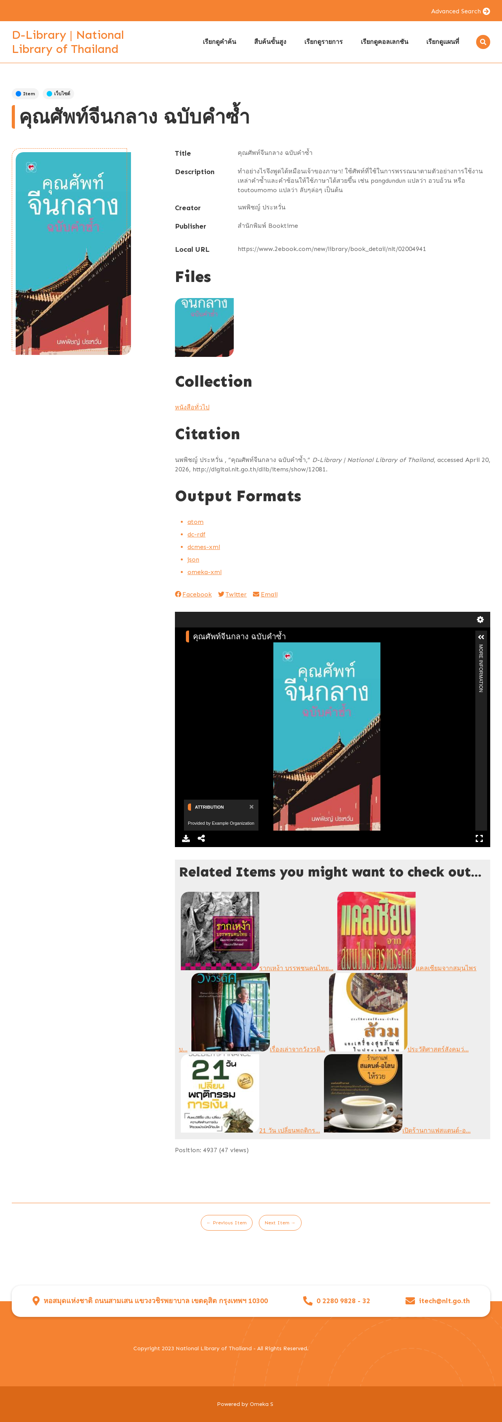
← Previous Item (227, 1223)
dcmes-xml (203, 547)
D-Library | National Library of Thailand (68, 42)
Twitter (232, 594)
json (193, 559)
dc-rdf (196, 534)
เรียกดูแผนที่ (442, 41)
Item (25, 93)
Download (186, 838)
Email (265, 594)
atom (195, 522)
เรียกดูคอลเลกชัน (384, 41)
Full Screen (479, 838)
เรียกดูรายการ (323, 41)
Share (201, 838)
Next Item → (280, 1223)
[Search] (483, 42)
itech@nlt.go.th (444, 1301)
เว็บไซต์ (58, 93)
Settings (480, 620)
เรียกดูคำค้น (219, 41)
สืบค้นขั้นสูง (270, 41)
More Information (481, 647)
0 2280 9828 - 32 (343, 1301)
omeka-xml (204, 572)
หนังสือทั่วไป (192, 407)
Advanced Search (456, 11)
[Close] (250, 806)
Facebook (193, 594)
